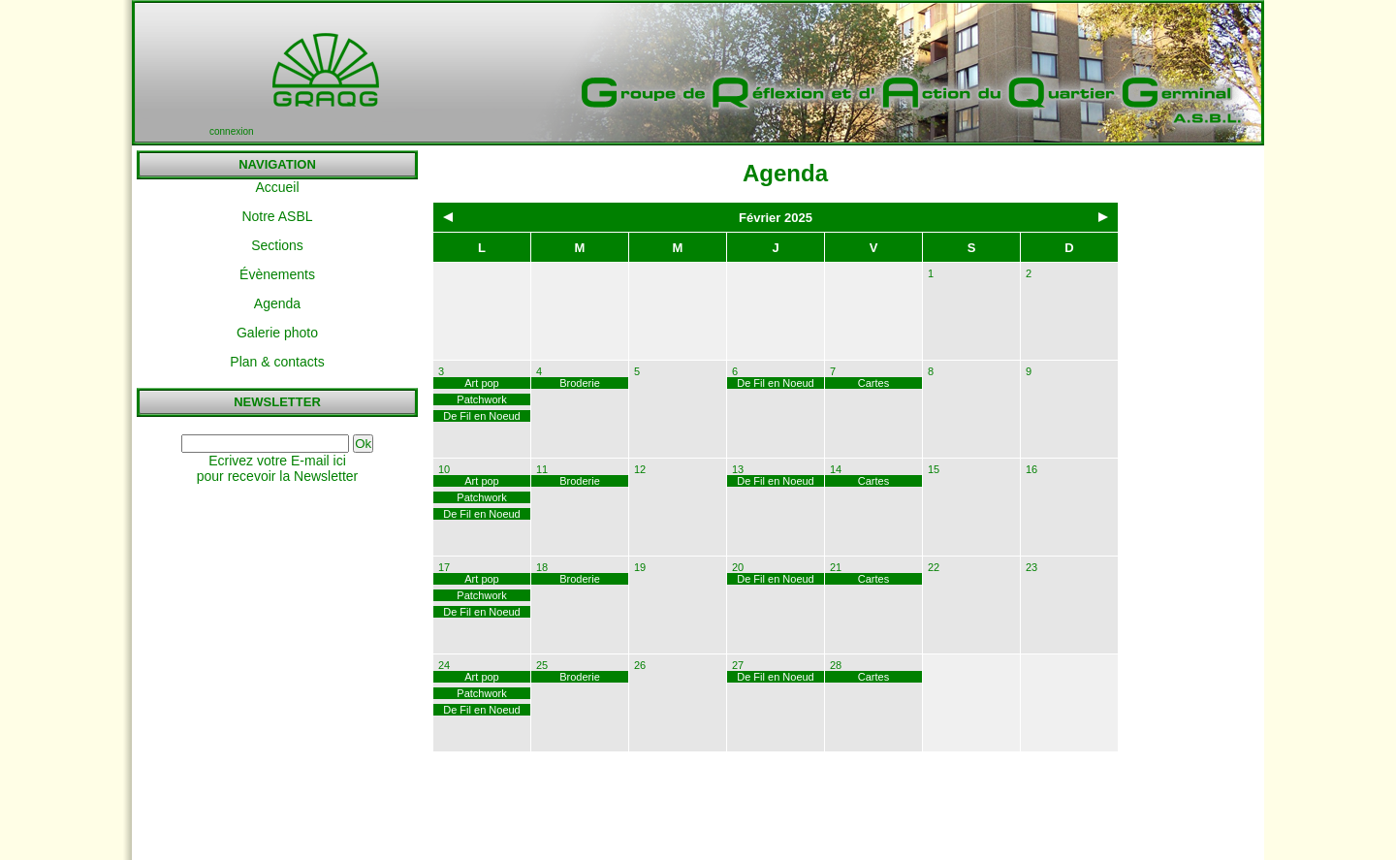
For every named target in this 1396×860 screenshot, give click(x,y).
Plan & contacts (277, 361)
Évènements (277, 274)
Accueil (277, 187)
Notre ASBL (276, 216)
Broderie (579, 383)
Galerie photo (277, 332)
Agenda (277, 303)
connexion (231, 131)
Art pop (481, 383)
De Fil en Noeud (482, 416)
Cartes (873, 383)
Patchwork (481, 399)
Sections (277, 245)
